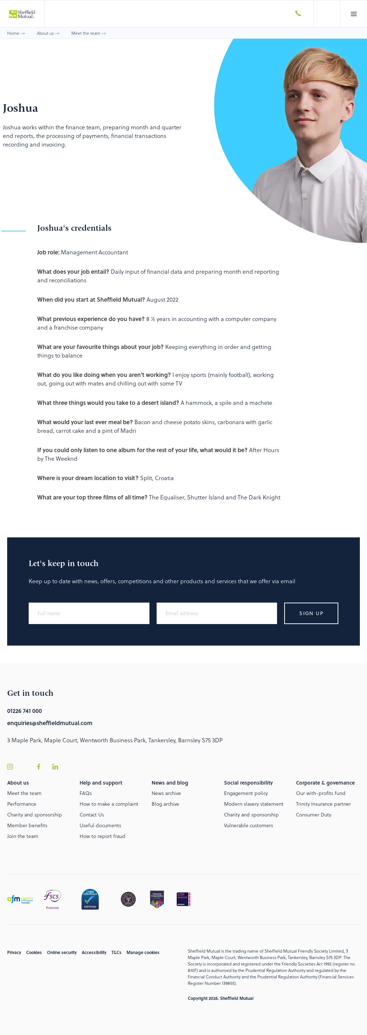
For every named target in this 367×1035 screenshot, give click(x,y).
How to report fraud (102, 836)
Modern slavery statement (253, 804)
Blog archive (165, 804)
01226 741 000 (24, 710)
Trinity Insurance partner (323, 804)
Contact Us (92, 814)
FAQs (86, 793)
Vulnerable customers (248, 825)
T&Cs (116, 952)
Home (13, 33)
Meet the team (85, 33)
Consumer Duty (313, 814)
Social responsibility (248, 782)
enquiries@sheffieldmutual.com (49, 723)
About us (45, 33)
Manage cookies (143, 952)
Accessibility (94, 952)
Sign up (311, 613)
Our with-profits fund (320, 793)
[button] (353, 13)
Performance (21, 804)
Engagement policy (246, 793)
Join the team (22, 836)
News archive (166, 793)
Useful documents (100, 825)
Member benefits (27, 825)
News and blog (170, 782)
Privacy (14, 952)
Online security (62, 952)
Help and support (101, 782)
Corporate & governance (325, 782)
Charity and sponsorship (34, 814)
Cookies (34, 952)
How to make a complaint (109, 804)
